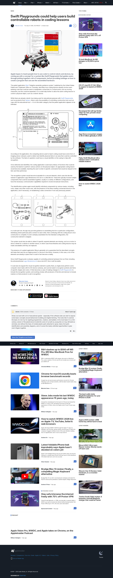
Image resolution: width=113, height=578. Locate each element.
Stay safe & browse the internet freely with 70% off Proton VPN (57, 495)
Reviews (13, 555)
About (70, 311)
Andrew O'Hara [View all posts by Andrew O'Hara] (45, 484)
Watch (48, 2)
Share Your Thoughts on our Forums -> (23, 337)
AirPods (56, 2)
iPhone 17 (21, 343)
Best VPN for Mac (76, 343)
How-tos (27, 555)
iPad (33, 2)
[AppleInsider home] (14, 3)
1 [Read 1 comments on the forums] (70, 25)
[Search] (106, 2)
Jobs (48, 555)
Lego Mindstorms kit (30, 261)
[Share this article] (74, 25)
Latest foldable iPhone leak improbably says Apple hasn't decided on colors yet (56, 447)
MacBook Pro (65, 343)
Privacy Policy (54, 555)
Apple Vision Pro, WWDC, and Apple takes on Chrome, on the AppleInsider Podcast (42, 531)
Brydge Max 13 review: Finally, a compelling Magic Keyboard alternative (57, 471)
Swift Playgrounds (67, 98)
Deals (32, 555)
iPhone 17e (12, 343)
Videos (44, 555)
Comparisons (20, 555)
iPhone (40, 2)
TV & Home (66, 2)
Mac (26, 2)
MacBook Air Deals (53, 343)
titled (27, 85)
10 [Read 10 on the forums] (74, 388)
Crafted (23, 575)
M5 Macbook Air (32, 343)
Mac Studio (42, 343)
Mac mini (100, 343)
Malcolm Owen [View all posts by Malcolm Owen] (45, 388)
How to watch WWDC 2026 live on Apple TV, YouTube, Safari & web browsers (57, 421)
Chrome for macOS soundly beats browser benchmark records (58, 375)
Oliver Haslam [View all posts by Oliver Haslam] (45, 461)
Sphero (28, 100)
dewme (17, 311)
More (86, 2)
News (20, 3)
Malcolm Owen (19, 25)
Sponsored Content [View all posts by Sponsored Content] (46, 508)
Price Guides (77, 2)
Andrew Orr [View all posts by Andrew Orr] (44, 437)
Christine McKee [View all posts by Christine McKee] (46, 366)
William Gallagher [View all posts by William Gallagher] (46, 411)
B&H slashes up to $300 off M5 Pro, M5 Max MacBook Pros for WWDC (57, 352)
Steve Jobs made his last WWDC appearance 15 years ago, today (58, 396)
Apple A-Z (38, 555)
